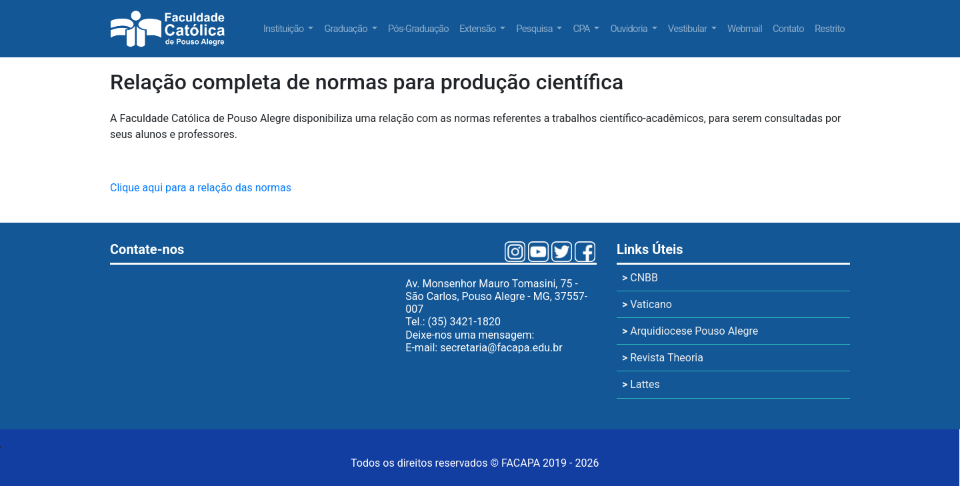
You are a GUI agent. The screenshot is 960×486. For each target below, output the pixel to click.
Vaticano (647, 304)
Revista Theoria (662, 357)
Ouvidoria (629, 29)
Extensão (478, 29)
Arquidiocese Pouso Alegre (690, 331)
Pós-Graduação (418, 29)
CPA (582, 29)
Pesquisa (535, 29)
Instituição (284, 29)
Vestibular (688, 29)
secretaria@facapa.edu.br (501, 347)
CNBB (640, 277)
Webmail (744, 29)
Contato (788, 29)
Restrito (830, 29)
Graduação (346, 29)
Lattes (641, 384)
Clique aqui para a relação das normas (200, 187)
